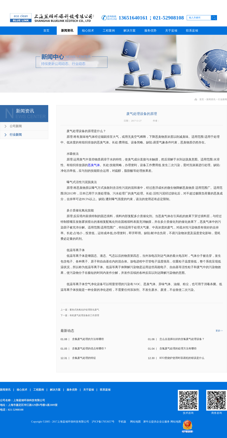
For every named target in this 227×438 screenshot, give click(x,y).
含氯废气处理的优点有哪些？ (89, 348)
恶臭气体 (94, 165)
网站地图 (135, 421)
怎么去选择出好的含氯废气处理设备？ (181, 339)
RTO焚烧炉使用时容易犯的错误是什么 (181, 358)
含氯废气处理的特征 (84, 358)
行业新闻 (222, 99)
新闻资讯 (210, 99)
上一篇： (80, 309)
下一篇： (80, 315)
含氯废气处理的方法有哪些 (88, 339)
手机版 (121, 421)
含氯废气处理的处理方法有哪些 (178, 348)
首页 (46, 30)
